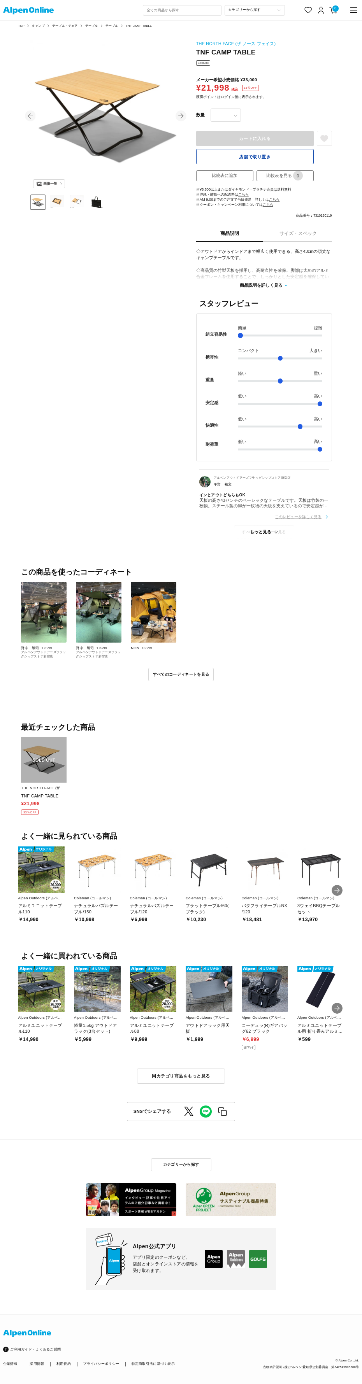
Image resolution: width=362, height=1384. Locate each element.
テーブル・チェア (64, 26)
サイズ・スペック (298, 233)
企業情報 (10, 1364)
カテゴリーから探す (181, 1164)
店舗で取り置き (255, 156)
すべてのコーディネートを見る (181, 674)
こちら (243, 194)
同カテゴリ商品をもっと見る (181, 1076)
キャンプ (38, 26)
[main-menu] (353, 10)
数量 (200, 114)
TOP (21, 26)
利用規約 (63, 1364)
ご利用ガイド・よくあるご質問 (35, 1349)
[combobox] (182, 10)
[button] (30, 115)
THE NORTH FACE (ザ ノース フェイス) (236, 43)
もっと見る (260, 531)
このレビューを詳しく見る (298, 517)
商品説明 (229, 233)
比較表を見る (284, 175)
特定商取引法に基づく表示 (153, 1364)
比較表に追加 (224, 175)
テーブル (91, 26)
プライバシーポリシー (101, 1364)
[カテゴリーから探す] (255, 10)
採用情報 (37, 1364)
